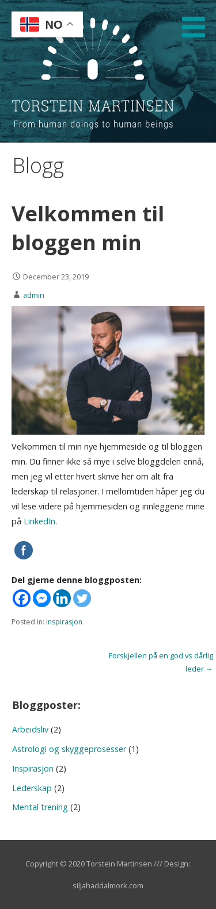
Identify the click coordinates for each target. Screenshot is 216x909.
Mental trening (40, 806)
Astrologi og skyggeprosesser (69, 748)
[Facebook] (22, 598)
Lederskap (32, 788)
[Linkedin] (62, 598)
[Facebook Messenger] (42, 598)
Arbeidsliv (30, 729)
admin (33, 295)
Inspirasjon (64, 622)
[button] (197, 20)
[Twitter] (82, 598)
